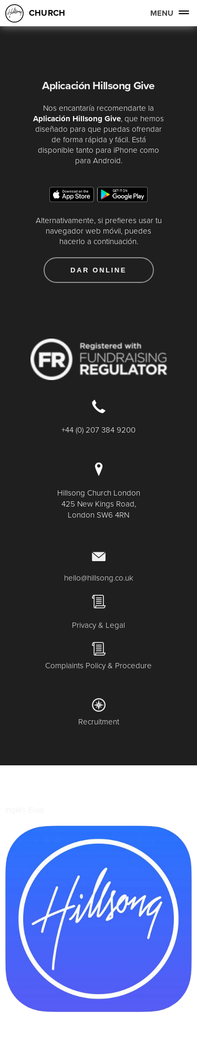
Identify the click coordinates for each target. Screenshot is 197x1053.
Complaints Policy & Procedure (98, 665)
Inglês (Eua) (24, 809)
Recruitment (98, 721)
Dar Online (98, 270)
